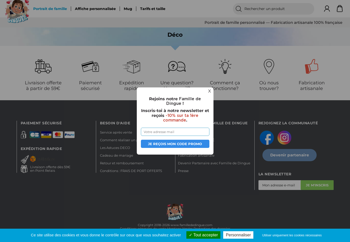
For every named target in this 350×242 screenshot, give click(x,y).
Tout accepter (203, 235)
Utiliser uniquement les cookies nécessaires (292, 235)
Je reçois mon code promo (175, 144)
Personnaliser (238, 235)
